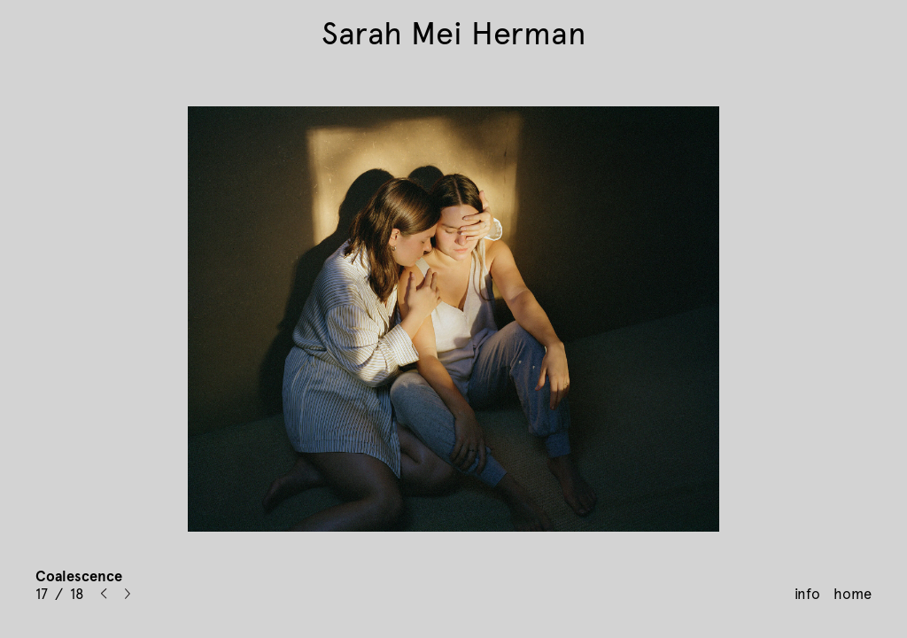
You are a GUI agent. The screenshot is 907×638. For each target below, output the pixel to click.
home (852, 594)
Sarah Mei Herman (454, 34)
